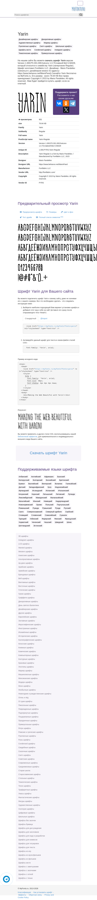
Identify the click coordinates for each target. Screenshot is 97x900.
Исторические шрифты (27, 636)
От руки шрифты (25, 701)
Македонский (41, 498)
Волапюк (58, 484)
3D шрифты (23, 536)
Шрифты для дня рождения (29, 828)
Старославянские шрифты (29, 774)
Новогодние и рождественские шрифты (34, 694)
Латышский (47, 494)
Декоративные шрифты (28, 601)
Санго (21, 512)
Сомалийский (50, 515)
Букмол (22, 484)
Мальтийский (24, 501)
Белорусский (24, 480)
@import (43, 318)
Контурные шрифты (26, 659)
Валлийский (33, 484)
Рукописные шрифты (27, 736)
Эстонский (37, 526)
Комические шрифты (27, 651)
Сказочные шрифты (26, 751)
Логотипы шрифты (26, 667)
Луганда (71, 494)
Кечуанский (23, 494)
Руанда (36, 508)
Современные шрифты (28, 763)
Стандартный (30, 318)
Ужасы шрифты (24, 794)
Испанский (50, 491)
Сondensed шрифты (26, 744)
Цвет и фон (67, 212)
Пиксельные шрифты (27, 705)
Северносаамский (34, 512)
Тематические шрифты (27, 782)
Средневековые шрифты (28, 767)
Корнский (35, 494)
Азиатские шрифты (26, 555)
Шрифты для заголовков (28, 832)
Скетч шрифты (24, 755)
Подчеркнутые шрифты (28, 713)
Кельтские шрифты (26, 644)
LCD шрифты (23, 544)
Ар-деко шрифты (25, 563)
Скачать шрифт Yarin (48, 453)
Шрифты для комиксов (27, 840)
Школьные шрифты (26, 817)
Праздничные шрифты (27, 721)
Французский (70, 519)
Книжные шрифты (25, 648)
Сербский (69, 512)
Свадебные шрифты (26, 747)
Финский (57, 519)
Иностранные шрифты (27, 628)
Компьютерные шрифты (28, 655)
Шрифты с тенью (25, 878)
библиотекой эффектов (27, 437)
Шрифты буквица (25, 824)
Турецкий (22, 519)
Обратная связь (35, 895)
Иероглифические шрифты (29, 625)
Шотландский (24, 526)
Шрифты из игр (24, 851)
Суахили (63, 515)
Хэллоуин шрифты (26, 809)
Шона (69, 522)
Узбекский (34, 519)
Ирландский (24, 491)
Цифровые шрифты (26, 813)
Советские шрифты (26, 759)
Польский (49, 505)
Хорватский (23, 522)
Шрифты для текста (26, 847)
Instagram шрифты (26, 540)
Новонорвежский (26, 505)
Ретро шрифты (24, 728)
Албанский (23, 477)
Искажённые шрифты (27, 632)
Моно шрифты (24, 686)
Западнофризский (36, 487)
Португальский (63, 505)
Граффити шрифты (26, 598)
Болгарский (37, 480)
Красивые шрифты (26, 663)
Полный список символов (49, 217)
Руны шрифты (24, 740)
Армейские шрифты (26, 571)
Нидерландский (62, 501)
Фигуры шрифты (25, 801)
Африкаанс (49, 477)
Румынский (47, 508)
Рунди (57, 508)
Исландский (37, 491)
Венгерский (46, 484)
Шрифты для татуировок (28, 844)
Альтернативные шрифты (29, 559)
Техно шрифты (24, 786)
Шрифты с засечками (27, 870)
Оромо (39, 505)
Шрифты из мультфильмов (29, 855)
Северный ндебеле (54, 512)
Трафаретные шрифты (27, 790)
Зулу (49, 487)
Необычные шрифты (27, 690)
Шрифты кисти (24, 863)
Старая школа (24, 771)
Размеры (51, 212)
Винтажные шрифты (26, 582)
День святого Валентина (28, 605)
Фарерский (46, 519)
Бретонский (64, 480)
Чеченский (36, 522)
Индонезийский (61, 487)
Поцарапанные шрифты (28, 717)
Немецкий (48, 501)
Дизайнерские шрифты (28, 609)
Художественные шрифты (29, 805)
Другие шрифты (25, 613)
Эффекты (22, 895)
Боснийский (51, 480)
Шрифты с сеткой (25, 874)
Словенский (36, 515)
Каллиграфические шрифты (30, 640)
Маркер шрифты (25, 671)
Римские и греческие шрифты (30, 732)
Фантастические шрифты (28, 797)
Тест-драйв (26, 217)
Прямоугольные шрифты (28, 724)
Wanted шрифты (25, 548)
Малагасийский (56, 498)
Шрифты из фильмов (27, 859)
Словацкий (23, 515)
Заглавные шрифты (26, 621)
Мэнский (36, 501)
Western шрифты (25, 552)
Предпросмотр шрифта (31, 212)
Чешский (47, 522)
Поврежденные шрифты (28, 709)
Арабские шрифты (26, 567)
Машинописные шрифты (28, 674)
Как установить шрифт (43, 892)
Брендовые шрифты (26, 575)
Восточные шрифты (26, 586)
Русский (67, 508)
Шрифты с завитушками (28, 867)
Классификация (24, 892)
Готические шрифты (26, 590)
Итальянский (63, 491)
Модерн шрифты (25, 682)
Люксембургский (25, 498)
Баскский (61, 477)
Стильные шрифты (26, 778)
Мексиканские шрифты (28, 678)
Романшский (24, 508)
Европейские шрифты (27, 617)
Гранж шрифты (24, 594)
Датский (22, 487)
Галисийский (71, 484)
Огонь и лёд (23, 698)
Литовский (60, 494)
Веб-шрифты (23, 578)
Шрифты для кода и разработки (31, 836)
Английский (36, 477)
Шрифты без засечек (27, 820)
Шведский (59, 522)
